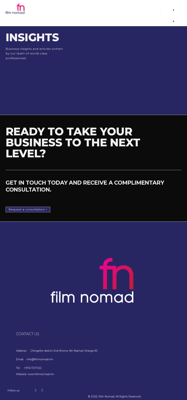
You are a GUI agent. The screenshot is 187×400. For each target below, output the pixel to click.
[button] (161, 13)
